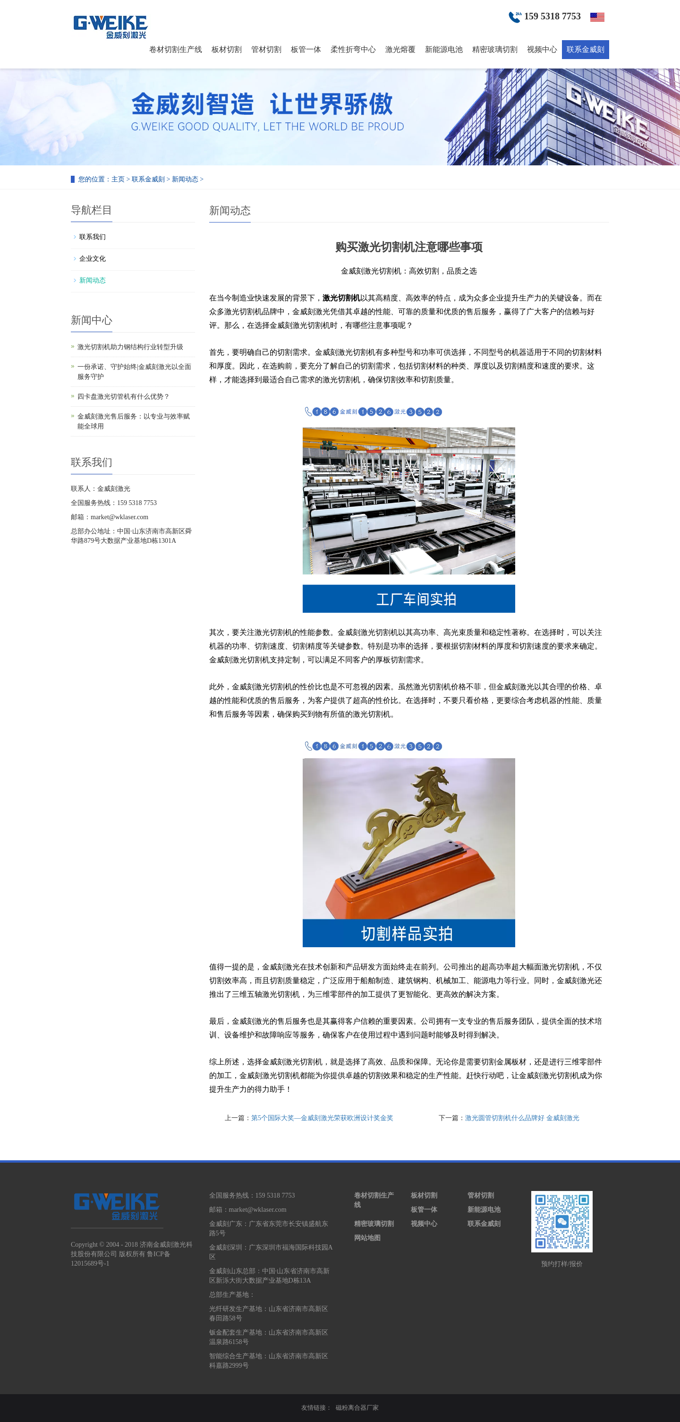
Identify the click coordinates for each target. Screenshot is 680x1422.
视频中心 (542, 49)
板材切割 (227, 49)
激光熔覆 (400, 49)
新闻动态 (185, 179)
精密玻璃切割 (495, 49)
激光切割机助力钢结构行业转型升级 (130, 347)
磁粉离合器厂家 (357, 1407)
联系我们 (92, 236)
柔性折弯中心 (353, 49)
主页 (118, 179)
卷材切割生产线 (175, 49)
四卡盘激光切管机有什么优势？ (123, 396)
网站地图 (367, 1238)
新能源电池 (444, 49)
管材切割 (266, 49)
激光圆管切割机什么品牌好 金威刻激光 (522, 1118)
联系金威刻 (585, 49)
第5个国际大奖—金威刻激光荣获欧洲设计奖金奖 (322, 1118)
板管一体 (306, 49)
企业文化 (92, 258)
